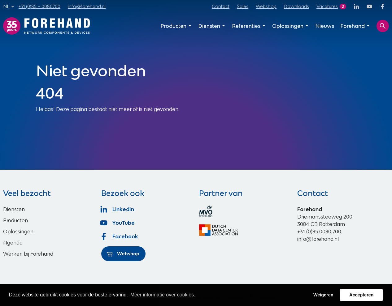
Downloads (296, 6)
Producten (176, 26)
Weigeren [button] (323, 294)
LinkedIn (117, 209)
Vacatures (327, 6)
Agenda (13, 243)
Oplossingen (290, 26)
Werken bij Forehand (28, 254)
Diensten (212, 26)
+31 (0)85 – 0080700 (39, 6)
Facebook (119, 236)
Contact (220, 6)
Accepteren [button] (361, 294)
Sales (242, 6)
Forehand (355, 26)
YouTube (118, 223)
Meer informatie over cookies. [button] (162, 294)
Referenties (249, 26)
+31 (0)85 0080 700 (319, 231)
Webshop (266, 6)
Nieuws (324, 26)
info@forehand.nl (87, 6)
